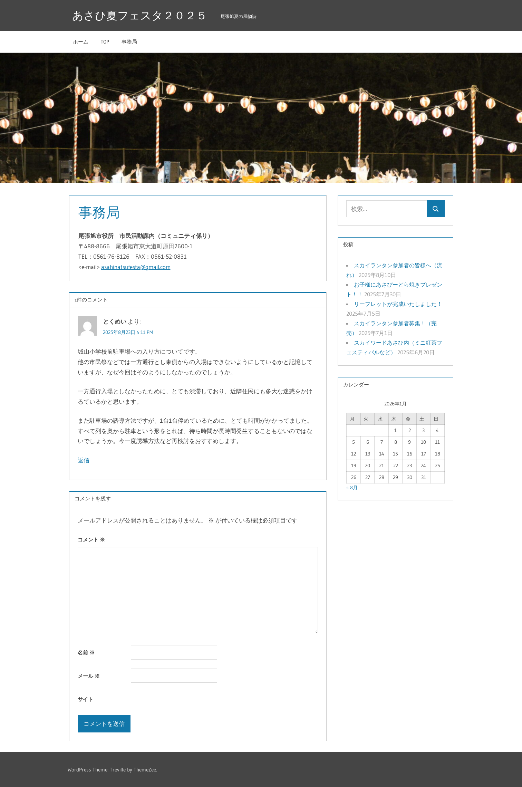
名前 (86, 652)
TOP (105, 41)
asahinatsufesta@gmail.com (136, 266)
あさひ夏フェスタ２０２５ (139, 15)
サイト (85, 699)
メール (89, 676)
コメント (91, 539)
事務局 (129, 41)
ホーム (80, 41)
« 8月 (352, 487)
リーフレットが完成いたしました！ (398, 303)
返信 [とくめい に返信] (83, 460)
